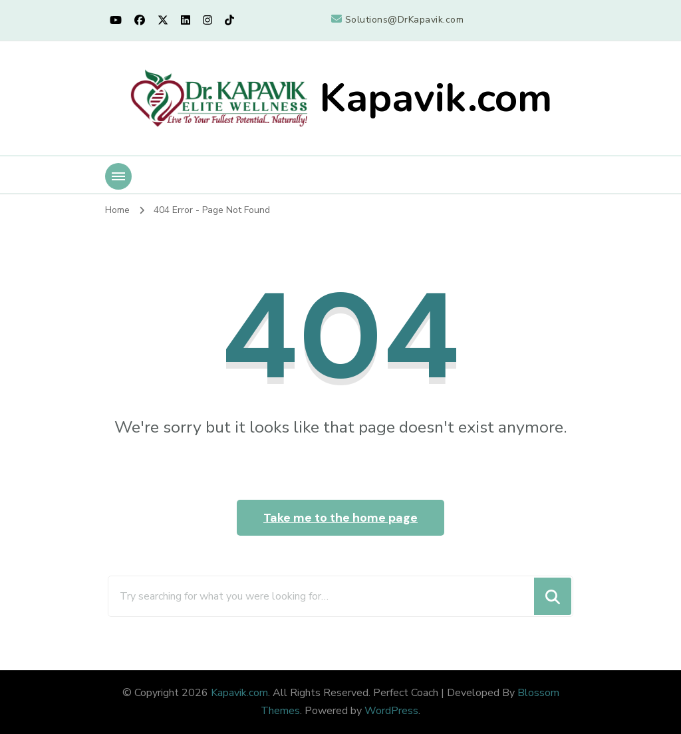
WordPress (391, 710)
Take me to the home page (340, 518)
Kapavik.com (435, 98)
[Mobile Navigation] (118, 176)
